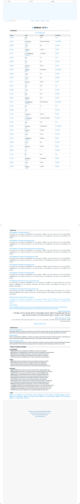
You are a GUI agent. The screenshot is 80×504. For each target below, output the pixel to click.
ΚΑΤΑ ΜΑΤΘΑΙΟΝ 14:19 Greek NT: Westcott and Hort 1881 (21, 240)
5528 (11, 65)
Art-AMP (57, 45)
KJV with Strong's (13, 305)
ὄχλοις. (11, 303)
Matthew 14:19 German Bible (16, 398)
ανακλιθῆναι (29, 299)
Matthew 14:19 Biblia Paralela (31, 396)
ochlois (26, 168)
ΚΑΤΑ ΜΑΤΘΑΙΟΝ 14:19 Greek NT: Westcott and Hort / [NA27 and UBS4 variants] (26, 248)
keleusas (27, 43)
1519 (11, 106)
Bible (6, 20)
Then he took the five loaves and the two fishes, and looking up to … (29, 364)
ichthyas (27, 99)
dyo (26, 95)
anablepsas (27, 103)
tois (26, 136)
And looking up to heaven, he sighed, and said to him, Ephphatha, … (29, 362)
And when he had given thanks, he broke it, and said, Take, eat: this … (32, 386)
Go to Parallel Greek (40, 32)
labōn (26, 71)
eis (25, 107)
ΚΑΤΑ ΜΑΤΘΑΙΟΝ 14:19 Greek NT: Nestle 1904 (19, 232)
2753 (11, 41)
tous (26, 47)
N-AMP (57, 49)
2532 (11, 37)
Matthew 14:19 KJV (65, 395)
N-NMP (57, 158)
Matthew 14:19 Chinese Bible (47, 396)
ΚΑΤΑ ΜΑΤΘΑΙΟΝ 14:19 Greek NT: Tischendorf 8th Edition (21, 272)
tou (26, 63)
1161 (11, 154)
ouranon (27, 115)
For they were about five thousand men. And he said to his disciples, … (30, 355)
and (39, 307)
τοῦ (36, 299)
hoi (26, 152)
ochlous (27, 51)
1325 (11, 130)
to (66, 307)
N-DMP (57, 138)
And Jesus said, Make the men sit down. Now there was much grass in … (31, 357)
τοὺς (19, 299)
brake (22, 308)
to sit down (28, 307)
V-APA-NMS (58, 41)
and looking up (62, 307)
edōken (26, 132)
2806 (11, 126)
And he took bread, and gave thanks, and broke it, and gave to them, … (30, 377)
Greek (9, 20)
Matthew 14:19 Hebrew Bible (64, 311)
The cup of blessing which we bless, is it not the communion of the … (33, 385)
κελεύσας (14, 299)
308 (11, 102)
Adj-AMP (58, 77)
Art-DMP (57, 134)
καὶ (10, 299)
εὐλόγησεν (29, 301)
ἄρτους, (57, 301)
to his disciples (38, 308)
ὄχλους (23, 299)
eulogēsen (27, 119)
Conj (57, 37)
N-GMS (57, 65)
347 (11, 53)
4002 (11, 77)
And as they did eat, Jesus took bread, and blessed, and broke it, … (30, 376)
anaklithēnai (27, 55)
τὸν (19, 301)
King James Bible (13, 335)
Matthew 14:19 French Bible (63, 396)
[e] (12, 37)
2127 (11, 118)
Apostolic (26, 297)
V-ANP (57, 53)
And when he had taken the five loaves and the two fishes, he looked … (30, 361)
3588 (11, 45)
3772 (11, 114)
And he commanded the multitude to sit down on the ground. (28, 351)
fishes (57, 307)
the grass (35, 307)
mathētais (27, 140)
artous (26, 83)
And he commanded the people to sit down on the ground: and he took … (30, 354)
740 (11, 81)
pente (26, 79)
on (32, 307)
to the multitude (54, 308)
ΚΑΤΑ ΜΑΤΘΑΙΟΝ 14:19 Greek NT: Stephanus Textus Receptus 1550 (23, 288)
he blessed (16, 308)
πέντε (51, 299)
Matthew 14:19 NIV (22, 395)
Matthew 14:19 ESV (43, 395)
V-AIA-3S (58, 118)
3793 (11, 49)
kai (25, 39)
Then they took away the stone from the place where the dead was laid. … (31, 365)
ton (26, 111)
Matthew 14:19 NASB (54, 395)
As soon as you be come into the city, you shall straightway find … (30, 373)
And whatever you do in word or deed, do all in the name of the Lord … (31, 388)
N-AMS (57, 114)
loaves (48, 307)
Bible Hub (26, 398)
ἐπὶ (34, 299)
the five (44, 307)
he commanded (15, 307)
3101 (11, 138)
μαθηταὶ (65, 301)
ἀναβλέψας (12, 301)
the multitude (22, 307)
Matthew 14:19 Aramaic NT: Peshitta (62, 318)
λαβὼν (45, 299)
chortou (27, 67)
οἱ (60, 301)
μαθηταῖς (49, 301)
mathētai (27, 160)
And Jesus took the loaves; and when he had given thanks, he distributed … (32, 380)
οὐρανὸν (23, 301)
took (41, 307)
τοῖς (45, 301)
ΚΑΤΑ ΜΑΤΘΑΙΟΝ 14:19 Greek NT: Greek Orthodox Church (22, 264)
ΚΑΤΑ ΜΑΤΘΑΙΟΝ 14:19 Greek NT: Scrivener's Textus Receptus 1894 (24, 280)
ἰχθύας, (68, 299)
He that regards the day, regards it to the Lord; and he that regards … (30, 383)
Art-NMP (57, 150)
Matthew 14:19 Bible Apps (16, 396)
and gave (26, 308)
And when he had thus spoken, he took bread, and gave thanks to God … (30, 382)
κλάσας (37, 301)
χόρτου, (40, 299)
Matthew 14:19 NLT (32, 395)
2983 (11, 69)
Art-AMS (57, 110)
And (10, 307)
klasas (26, 128)
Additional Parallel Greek (40, 323)
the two (54, 307)
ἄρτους (56, 299)
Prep (57, 57)
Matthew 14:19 (13, 395)
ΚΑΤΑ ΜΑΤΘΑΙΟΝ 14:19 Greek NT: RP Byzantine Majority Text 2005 (23, 256)
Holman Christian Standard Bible (16, 340)
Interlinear (31, 297)
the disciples (47, 308)
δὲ (62, 301)
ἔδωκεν (42, 301)
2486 (11, 98)
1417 (11, 93)
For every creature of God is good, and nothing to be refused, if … (30, 389)
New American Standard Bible (15, 329)
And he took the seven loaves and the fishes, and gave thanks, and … (31, 370)
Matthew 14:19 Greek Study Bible (16, 297)
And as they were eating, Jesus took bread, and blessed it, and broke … (32, 371)
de (25, 156)
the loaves (31, 308)
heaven (11, 308)
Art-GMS (57, 61)
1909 (11, 57)
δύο (65, 299)
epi (25, 59)
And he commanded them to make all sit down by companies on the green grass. (32, 352)
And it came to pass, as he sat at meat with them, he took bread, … (29, 379)
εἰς (17, 301)
